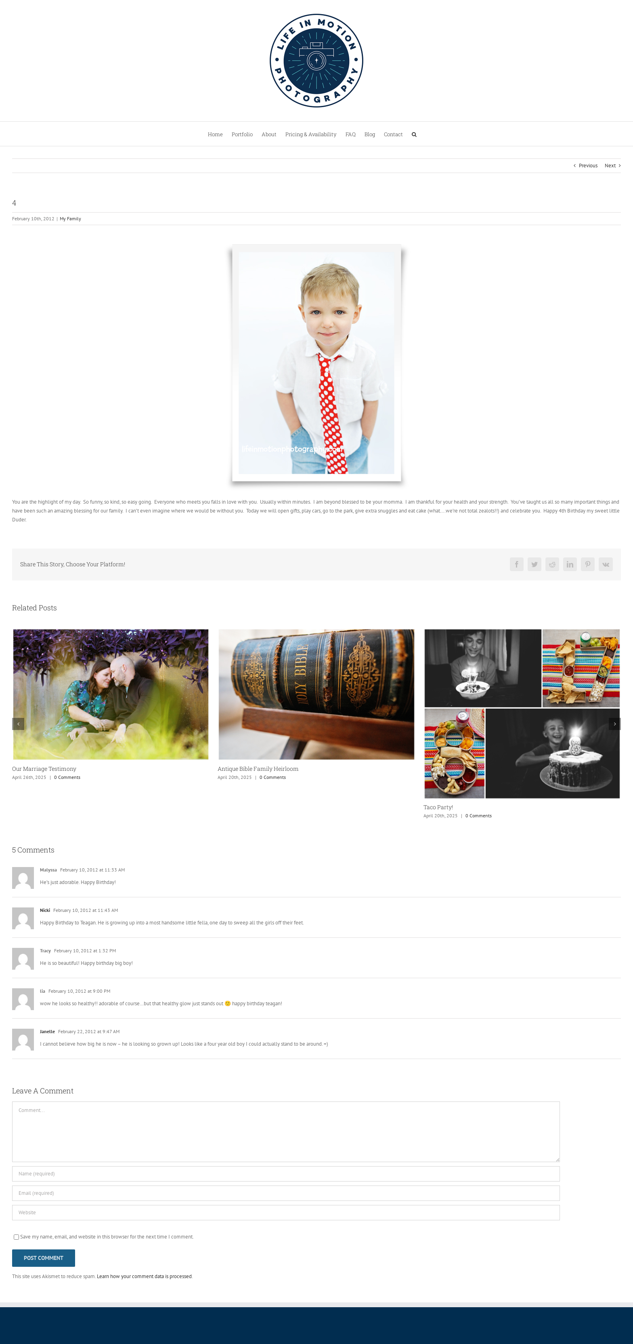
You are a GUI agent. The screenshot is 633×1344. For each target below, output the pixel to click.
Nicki (45, 910)
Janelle (47, 1031)
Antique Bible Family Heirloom (258, 768)
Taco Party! (438, 807)
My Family (70, 218)
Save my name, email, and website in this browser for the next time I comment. (107, 1236)
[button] (414, 134)
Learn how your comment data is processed (144, 1276)
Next (610, 165)
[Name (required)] (286, 1174)
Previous (588, 165)
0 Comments (67, 777)
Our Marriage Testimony (44, 768)
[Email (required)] (286, 1193)
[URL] (286, 1212)
